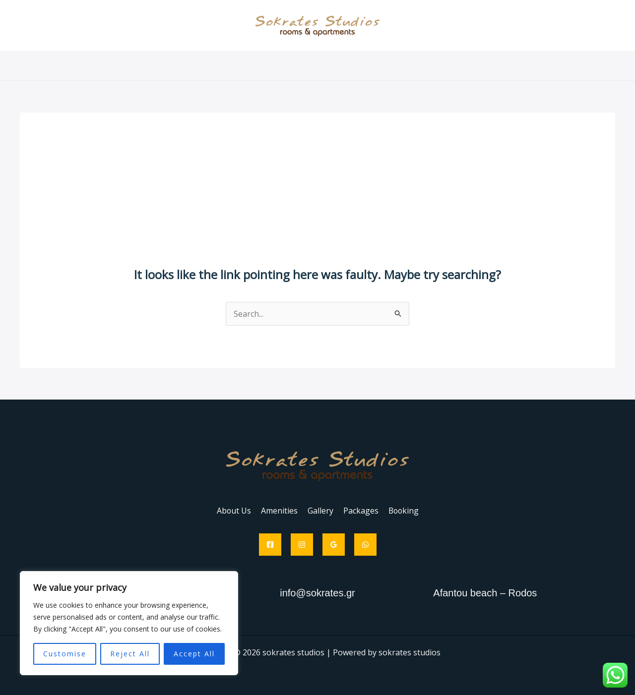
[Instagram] (302, 544)
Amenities (272, 65)
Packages (366, 65)
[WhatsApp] (365, 544)
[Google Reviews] (333, 544)
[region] (129, 623)
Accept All (194, 653)
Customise (64, 653)
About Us (221, 65)
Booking (416, 65)
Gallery (320, 65)
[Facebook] (270, 544)
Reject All (130, 653)
